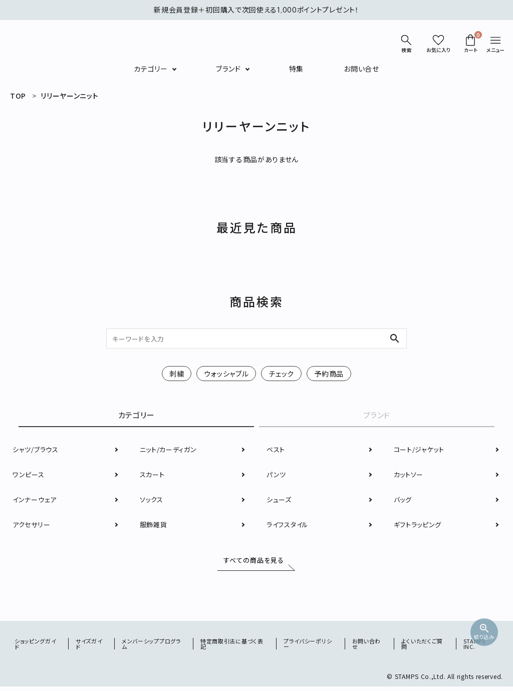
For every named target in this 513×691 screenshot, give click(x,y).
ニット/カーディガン (170, 451)
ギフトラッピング (419, 526)
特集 (296, 69)
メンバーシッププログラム (153, 647)
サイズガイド (90, 647)
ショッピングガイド (37, 647)
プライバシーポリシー (310, 647)
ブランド (228, 69)
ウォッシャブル (226, 374)
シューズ (280, 501)
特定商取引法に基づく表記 (234, 647)
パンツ (277, 476)
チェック (281, 374)
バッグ (403, 501)
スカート (153, 476)
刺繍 (176, 374)
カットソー (410, 476)
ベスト (277, 451)
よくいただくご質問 (423, 647)
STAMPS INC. (475, 647)
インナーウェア (36, 501)
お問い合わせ (368, 647)
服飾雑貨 (154, 526)
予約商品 (329, 374)
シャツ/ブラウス (37, 451)
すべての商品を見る (251, 562)
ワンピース (29, 476)
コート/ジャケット (421, 451)
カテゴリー (151, 69)
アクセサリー (33, 526)
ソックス (152, 501)
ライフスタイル (289, 526)
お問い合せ (361, 69)
